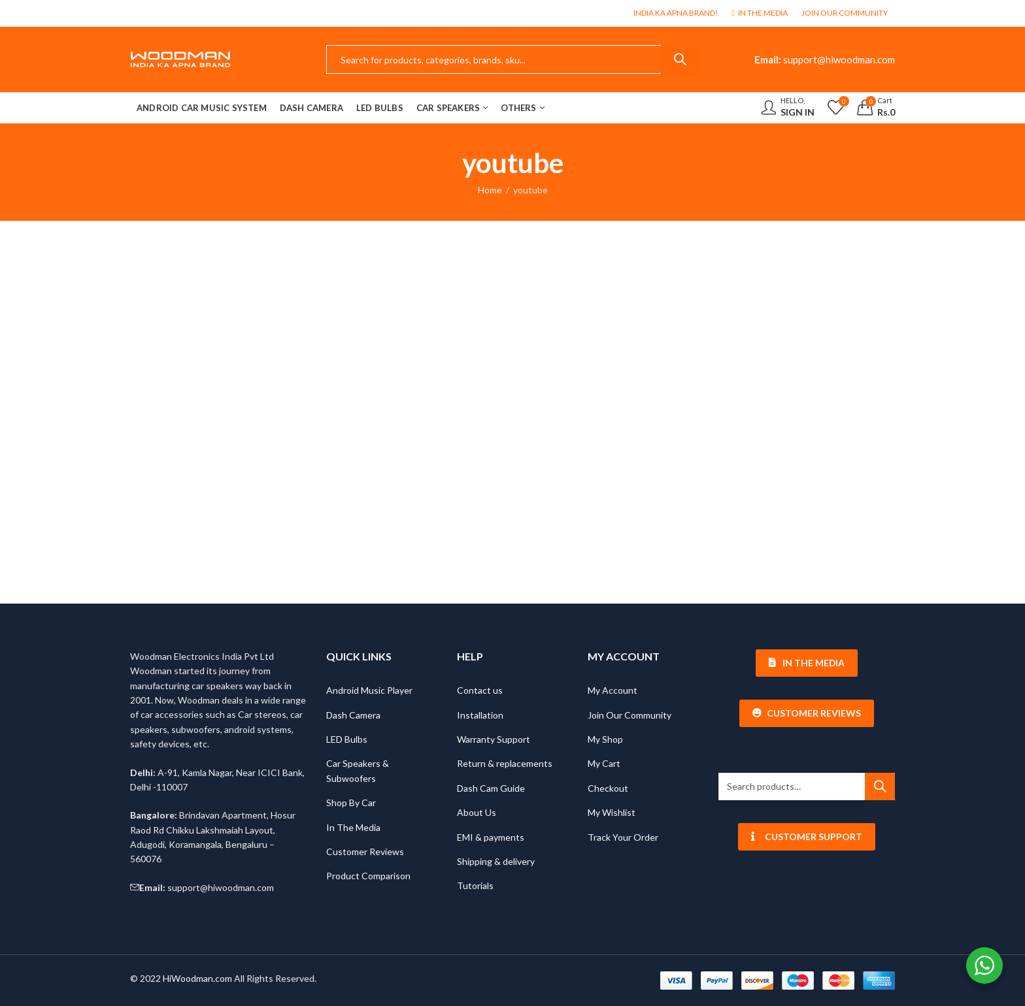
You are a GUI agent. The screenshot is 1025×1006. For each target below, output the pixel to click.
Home (490, 189)
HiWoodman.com (197, 978)
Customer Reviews (365, 851)
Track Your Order (623, 837)
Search (680, 59)
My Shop (605, 739)
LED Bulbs (346, 739)
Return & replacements (504, 763)
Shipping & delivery (496, 861)
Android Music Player (369, 690)
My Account (612, 690)
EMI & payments (490, 837)
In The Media (353, 827)
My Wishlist (611, 812)
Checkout (608, 788)
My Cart (604, 763)
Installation (480, 715)
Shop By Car (351, 802)
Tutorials (475, 885)
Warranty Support (493, 739)
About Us (476, 812)
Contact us (480, 690)
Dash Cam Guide (491, 788)
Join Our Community (629, 715)
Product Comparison (368, 875)
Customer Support (807, 836)
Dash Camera (353, 715)
